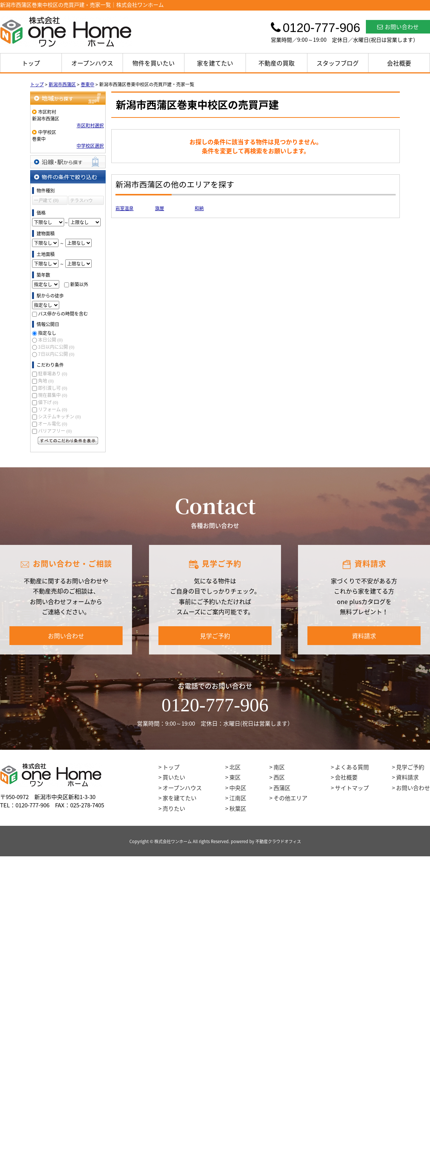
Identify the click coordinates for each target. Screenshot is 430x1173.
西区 (279, 777)
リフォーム (52, 409)
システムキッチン (59, 416)
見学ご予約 (215, 635)
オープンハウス (92, 62)
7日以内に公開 (56, 354)
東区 (235, 777)
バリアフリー (55, 430)
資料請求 (364, 635)
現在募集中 (52, 395)
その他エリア (290, 798)
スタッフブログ (337, 62)
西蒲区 (281, 788)
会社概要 (399, 62)
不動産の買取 (276, 62)
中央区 (237, 788)
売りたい (174, 808)
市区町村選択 (90, 125)
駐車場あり (52, 373)
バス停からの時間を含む (63, 313)
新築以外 (79, 284)
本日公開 (50, 339)
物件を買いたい (153, 62)
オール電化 (52, 423)
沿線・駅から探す (68, 161)
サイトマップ (352, 788)
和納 (199, 208)
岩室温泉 (124, 208)
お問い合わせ (398, 27)
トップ (31, 62)
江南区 (237, 798)
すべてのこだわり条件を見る (68, 440)
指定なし (47, 332)
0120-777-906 (214, 704)
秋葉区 (237, 808)
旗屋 (159, 208)
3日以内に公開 (56, 346)
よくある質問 (352, 767)
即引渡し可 (52, 387)
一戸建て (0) (46, 200)
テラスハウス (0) (81, 201)
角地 (46, 380)
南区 (279, 767)
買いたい (174, 777)
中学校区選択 (90, 145)
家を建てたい (215, 62)
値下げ (48, 402)
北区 (235, 767)
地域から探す (68, 98)
